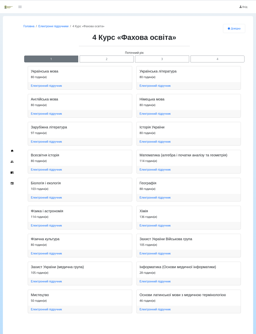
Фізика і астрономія (47, 211)
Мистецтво (40, 295)
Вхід (243, 7)
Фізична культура (45, 239)
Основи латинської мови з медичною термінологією (183, 295)
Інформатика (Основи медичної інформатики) (178, 267)
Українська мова (44, 71)
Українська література (158, 71)
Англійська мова (44, 99)
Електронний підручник (46, 85)
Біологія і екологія (46, 183)
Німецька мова (152, 99)
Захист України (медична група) (57, 267)
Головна (28, 26)
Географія (148, 183)
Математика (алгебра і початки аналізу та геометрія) (183, 155)
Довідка (234, 28)
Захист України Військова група (166, 239)
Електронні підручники (53, 26)
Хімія (144, 211)
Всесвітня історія (45, 155)
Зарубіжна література (49, 127)
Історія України (152, 127)
